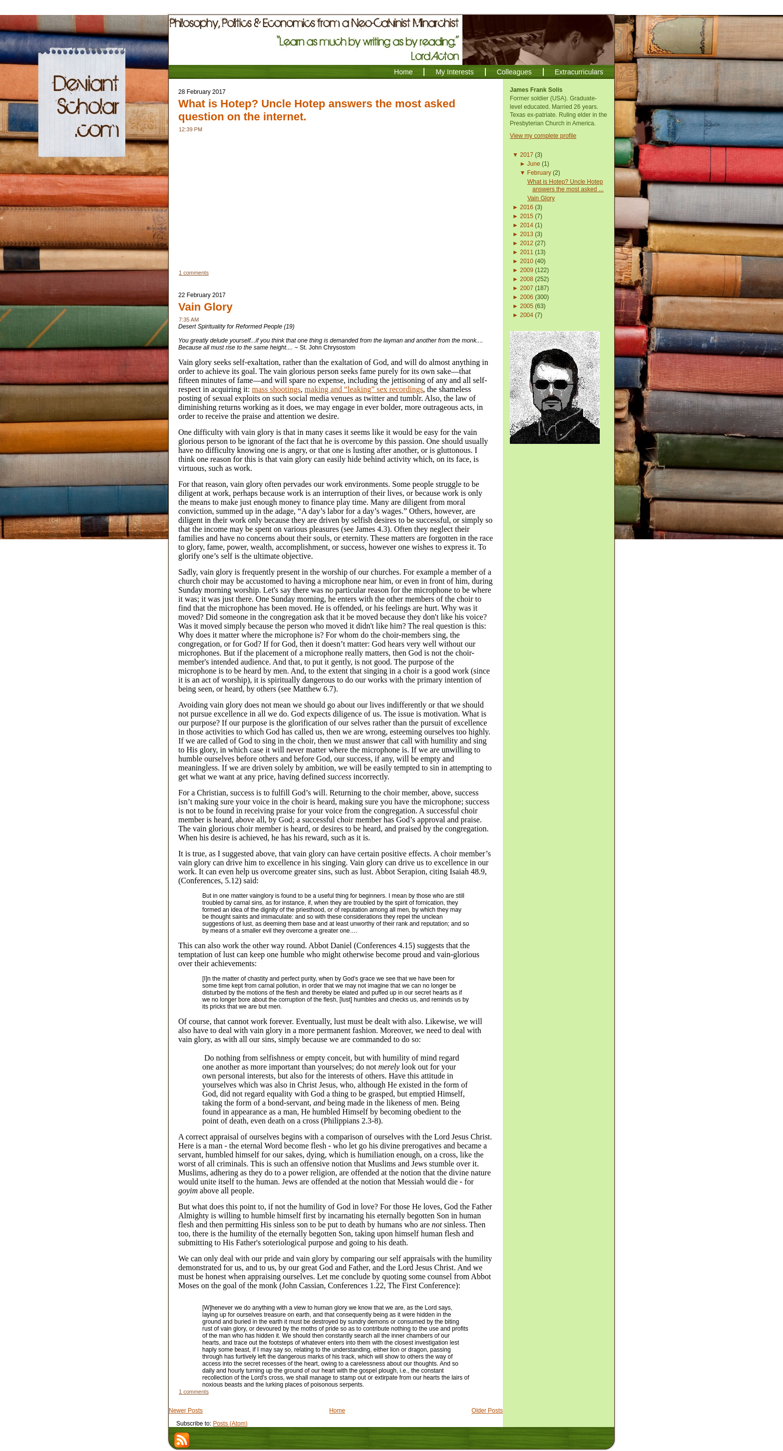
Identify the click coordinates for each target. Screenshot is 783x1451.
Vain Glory (205, 307)
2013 (526, 234)
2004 (526, 315)
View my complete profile (543, 135)
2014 (526, 225)
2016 (526, 207)
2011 (526, 252)
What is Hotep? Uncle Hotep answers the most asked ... (565, 185)
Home (337, 1410)
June (533, 163)
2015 (526, 216)
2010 (526, 261)
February (539, 172)
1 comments (194, 273)
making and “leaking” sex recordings (364, 389)
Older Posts (487, 1410)
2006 (526, 297)
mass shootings (276, 389)
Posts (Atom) (230, 1423)
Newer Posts (186, 1410)
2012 (526, 243)
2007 (526, 288)
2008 (526, 279)
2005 (526, 306)
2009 (526, 270)
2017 (526, 154)
